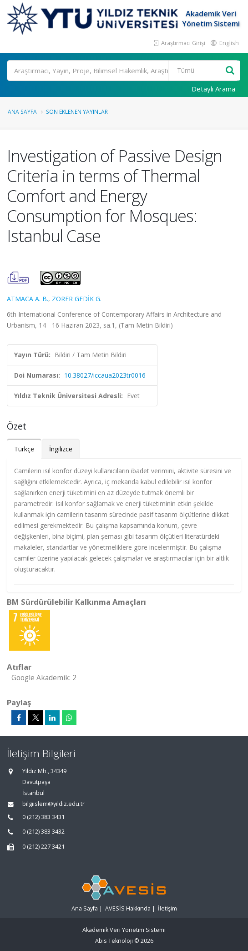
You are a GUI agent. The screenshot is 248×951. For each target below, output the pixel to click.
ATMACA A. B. (27, 298)
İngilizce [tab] (60, 449)
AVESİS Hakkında (128, 908)
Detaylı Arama (213, 88)
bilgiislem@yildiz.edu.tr (53, 804)
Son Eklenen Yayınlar (77, 111)
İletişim (167, 908)
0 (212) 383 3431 (43, 817)
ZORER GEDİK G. (76, 298)
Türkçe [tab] (24, 449)
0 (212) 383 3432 (43, 831)
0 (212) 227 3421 (43, 846)
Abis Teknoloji (114, 941)
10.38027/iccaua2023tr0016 (105, 375)
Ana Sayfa (22, 111)
